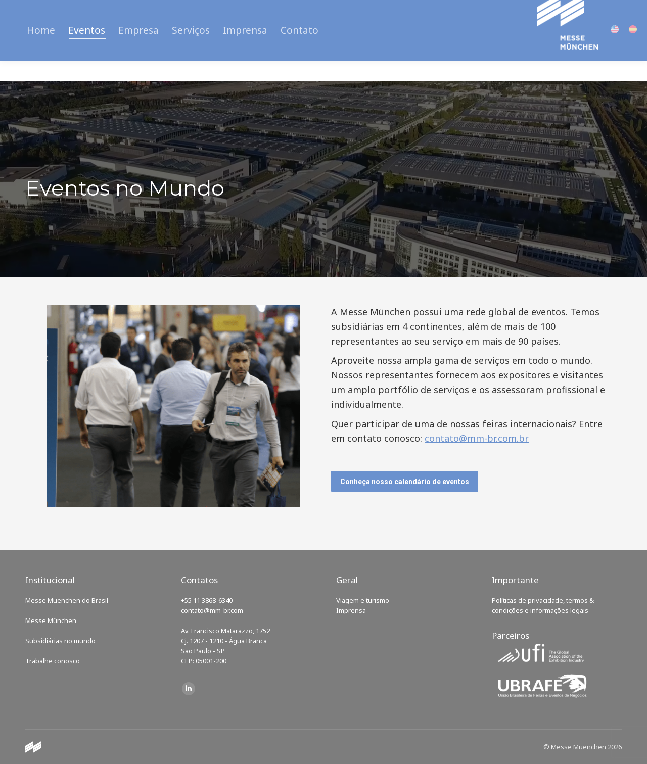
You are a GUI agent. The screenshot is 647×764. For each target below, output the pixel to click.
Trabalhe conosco (52, 660)
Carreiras (133, 10)
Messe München (50, 620)
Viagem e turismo (362, 600)
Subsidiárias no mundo (60, 640)
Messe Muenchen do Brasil (66, 600)
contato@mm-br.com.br (477, 438)
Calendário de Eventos (64, 10)
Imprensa (351, 610)
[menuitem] (41, 51)
